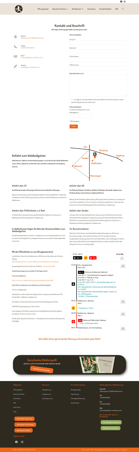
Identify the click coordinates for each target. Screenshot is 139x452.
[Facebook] (16, 441)
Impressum (124, 449)
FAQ (14, 403)
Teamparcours (46, 394)
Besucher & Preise (18, 394)
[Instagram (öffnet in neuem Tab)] (124, 2)
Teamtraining (75, 394)
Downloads (109, 449)
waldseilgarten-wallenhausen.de (30, 67)
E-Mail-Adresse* (98, 58)
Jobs (14, 412)
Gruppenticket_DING (49, 266)
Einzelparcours (46, 390)
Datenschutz (117, 449)
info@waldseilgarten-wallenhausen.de (32, 57)
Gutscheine (16, 398)
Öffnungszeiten (18, 390)
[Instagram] (22, 441)
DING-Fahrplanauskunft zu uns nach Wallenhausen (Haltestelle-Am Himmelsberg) (35, 262)
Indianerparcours (47, 398)
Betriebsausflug (75, 390)
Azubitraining (75, 403)
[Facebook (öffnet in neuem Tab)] (121, 2)
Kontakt (87, 449)
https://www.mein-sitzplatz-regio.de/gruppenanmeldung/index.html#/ (33, 280)
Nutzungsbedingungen (100, 449)
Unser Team (17, 407)
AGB (92, 449)
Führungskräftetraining (78, 398)
